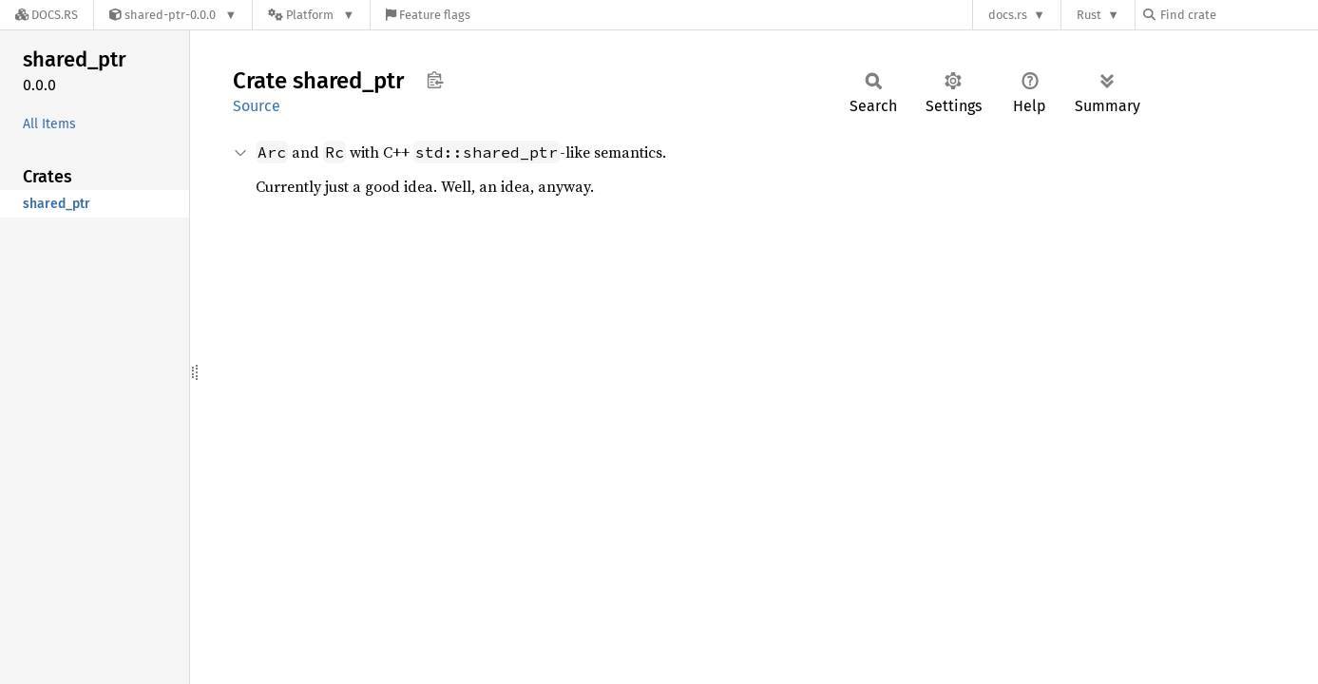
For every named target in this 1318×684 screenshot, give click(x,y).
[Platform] (311, 14)
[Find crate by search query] (1238, 14)
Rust (1089, 15)
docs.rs (1007, 15)
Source (256, 106)
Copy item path (434, 80)
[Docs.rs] (46, 14)
